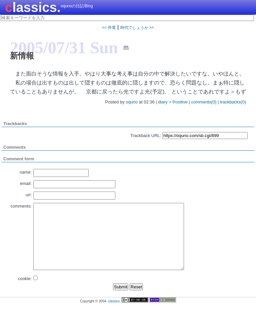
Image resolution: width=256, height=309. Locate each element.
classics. (33, 7)
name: (26, 172)
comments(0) (204, 101)
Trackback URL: (145, 135)
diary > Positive (173, 101)
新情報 (22, 55)
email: (26, 183)
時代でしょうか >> (137, 27)
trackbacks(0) (233, 101)
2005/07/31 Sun (64, 47)
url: (29, 194)
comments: (21, 206)
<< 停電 (109, 27)
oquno (132, 101)
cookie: (25, 278)
